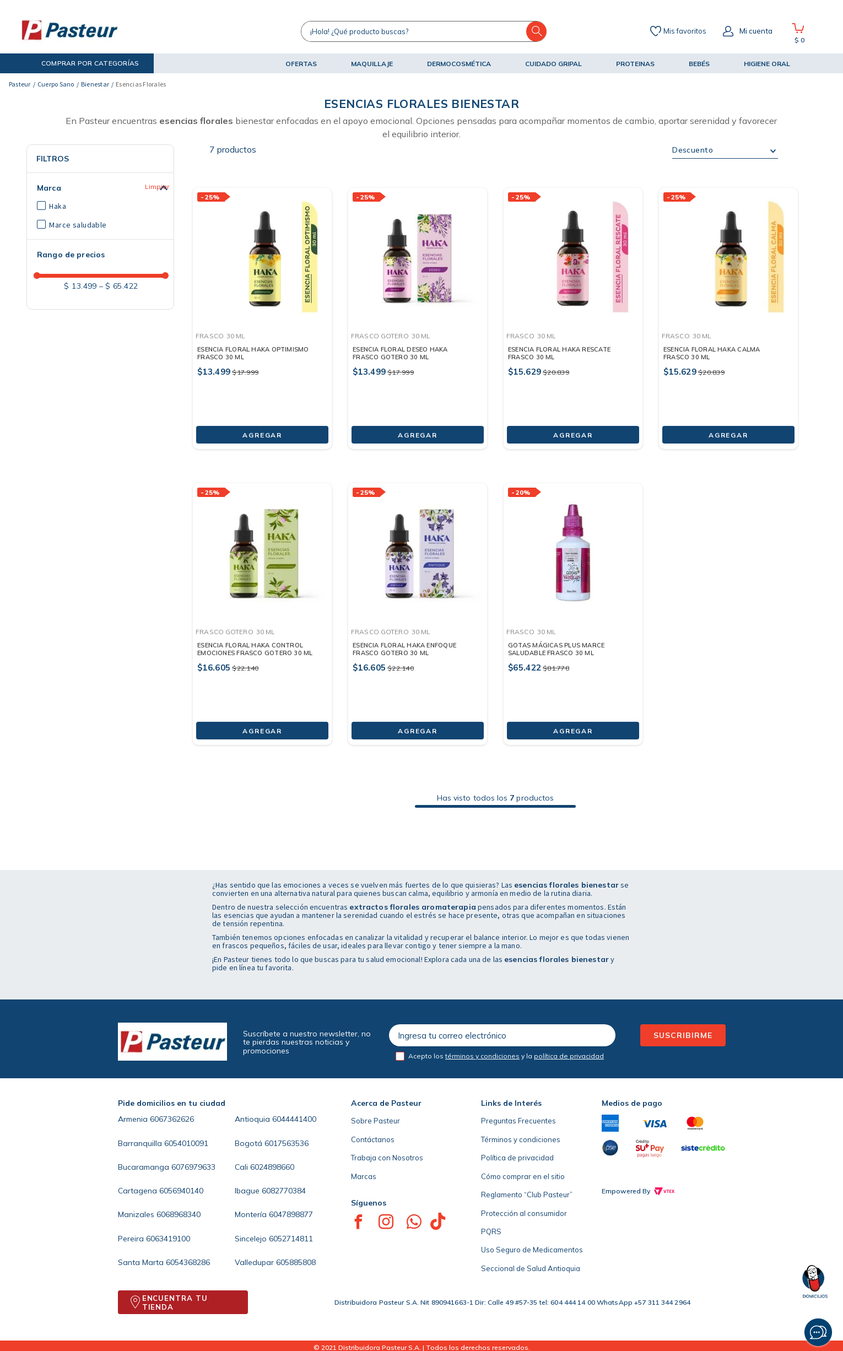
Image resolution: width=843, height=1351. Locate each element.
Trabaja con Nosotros (387, 1157)
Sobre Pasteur (375, 1120)
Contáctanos (373, 1139)
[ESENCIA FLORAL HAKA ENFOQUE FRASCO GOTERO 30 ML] (417, 605)
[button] (81, 63)
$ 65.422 (118, 286)
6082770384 (284, 1191)
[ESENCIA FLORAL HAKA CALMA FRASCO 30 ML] (728, 310)
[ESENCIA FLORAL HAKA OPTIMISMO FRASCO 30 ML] (262, 310)
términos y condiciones (482, 1056)
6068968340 (178, 1214)
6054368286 (188, 1262)
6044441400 (294, 1119)
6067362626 (172, 1119)
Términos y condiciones (520, 1139)
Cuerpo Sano (55, 84)
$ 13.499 (80, 286)
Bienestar (95, 84)
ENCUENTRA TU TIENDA (175, 1302)
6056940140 (181, 1191)
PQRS (491, 1231)
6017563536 (286, 1143)
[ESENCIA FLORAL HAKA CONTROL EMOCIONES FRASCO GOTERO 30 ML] (262, 605)
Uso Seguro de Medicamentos (532, 1249)
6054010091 (186, 1143)
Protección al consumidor (524, 1213)
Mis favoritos (684, 31)
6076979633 (193, 1167)
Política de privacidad (517, 1157)
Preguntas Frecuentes (518, 1120)
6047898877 (291, 1214)
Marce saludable (77, 225)
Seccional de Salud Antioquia (530, 1268)
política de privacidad (569, 1056)
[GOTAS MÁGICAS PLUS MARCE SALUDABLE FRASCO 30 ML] (573, 605)
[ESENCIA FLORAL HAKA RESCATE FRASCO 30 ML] (573, 310)
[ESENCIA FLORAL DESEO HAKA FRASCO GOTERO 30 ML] (417, 310)
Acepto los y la (506, 1056)
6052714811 (291, 1239)
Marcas (363, 1176)
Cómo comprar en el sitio (523, 1176)
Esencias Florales (141, 84)
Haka (57, 206)
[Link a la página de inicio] (20, 84)
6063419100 (168, 1239)
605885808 (296, 1262)
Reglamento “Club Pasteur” (526, 1194)
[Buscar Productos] (536, 31)
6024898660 (272, 1167)
